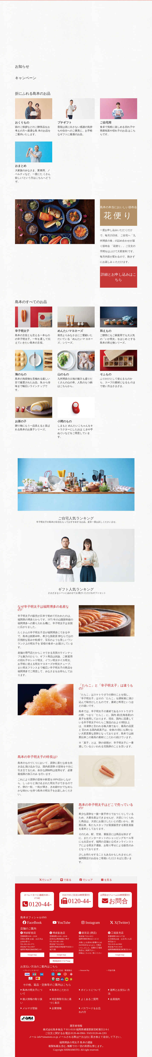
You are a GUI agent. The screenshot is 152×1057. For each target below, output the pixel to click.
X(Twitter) (120, 922)
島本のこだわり (59, 990)
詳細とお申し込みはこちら (118, 277)
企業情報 (56, 1008)
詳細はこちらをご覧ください (90, 953)
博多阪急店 (57, 933)
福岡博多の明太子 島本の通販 (76, 1042)
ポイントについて (90, 990)
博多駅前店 (28, 933)
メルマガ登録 (29, 1008)
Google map (32, 955)
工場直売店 (116, 933)
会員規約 (114, 999)
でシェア (45, 880)
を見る (106, 880)
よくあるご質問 (88, 999)
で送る (65, 880)
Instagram (90, 922)
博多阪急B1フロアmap (61, 961)
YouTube (61, 922)
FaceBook (32, 922)
